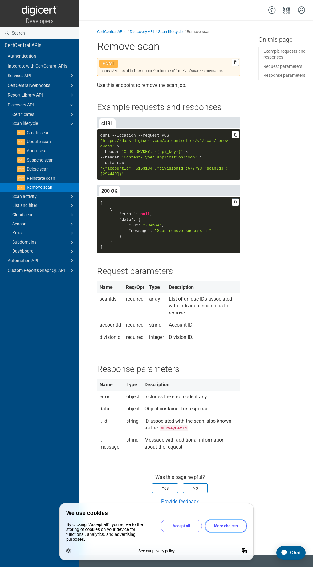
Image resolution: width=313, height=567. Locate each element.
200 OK (109, 191)
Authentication (22, 56)
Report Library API (41, 95)
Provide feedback (180, 501)
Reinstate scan (41, 178)
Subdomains (43, 242)
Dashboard (43, 251)
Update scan (39, 141)
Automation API (41, 260)
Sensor (43, 224)
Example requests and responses (284, 54)
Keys (43, 233)
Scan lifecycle (43, 123)
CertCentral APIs (23, 45)
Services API (41, 75)
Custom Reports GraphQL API (41, 270)
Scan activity (43, 196)
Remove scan (39, 187)
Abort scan (37, 150)
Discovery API (41, 104)
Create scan (38, 132)
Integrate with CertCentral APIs (37, 66)
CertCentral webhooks (41, 85)
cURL (107, 123)
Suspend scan (40, 160)
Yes (165, 488)
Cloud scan (43, 215)
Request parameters (282, 66)
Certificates (43, 114)
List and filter (43, 205)
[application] (288, 553)
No (195, 488)
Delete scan (38, 168)
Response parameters (284, 75)
